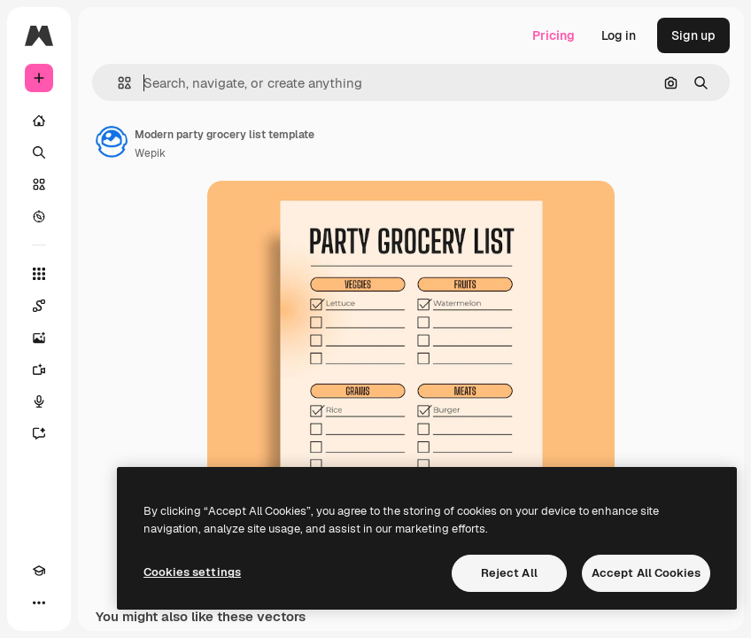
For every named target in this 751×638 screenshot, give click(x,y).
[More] (39, 602)
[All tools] (39, 274)
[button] (117, 82)
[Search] (39, 152)
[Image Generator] (39, 337)
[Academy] (39, 570)
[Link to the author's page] (112, 142)
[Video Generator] (39, 369)
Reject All (509, 572)
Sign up (693, 35)
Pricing (553, 35)
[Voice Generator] (39, 401)
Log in (618, 35)
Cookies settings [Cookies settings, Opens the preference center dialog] (192, 572)
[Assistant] (39, 433)
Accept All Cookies (646, 572)
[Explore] (39, 216)
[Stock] (39, 184)
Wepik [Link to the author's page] (150, 153)
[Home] (39, 120)
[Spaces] (39, 306)
